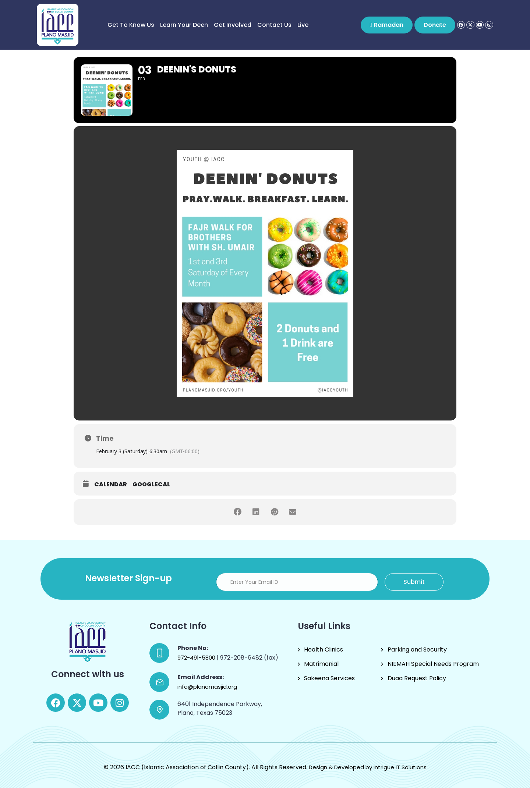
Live (302, 25)
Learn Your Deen (184, 25)
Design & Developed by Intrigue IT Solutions (368, 767)
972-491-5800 (197, 657)
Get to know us (130, 25)
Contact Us (274, 25)
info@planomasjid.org (207, 687)
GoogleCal (151, 484)
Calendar (110, 484)
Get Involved (232, 25)
